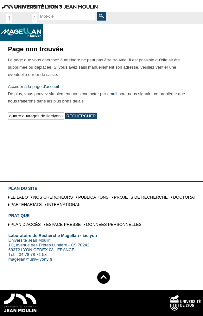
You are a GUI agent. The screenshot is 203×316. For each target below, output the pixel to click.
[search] (67, 16)
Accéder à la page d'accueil (33, 86)
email (112, 93)
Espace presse (63, 224)
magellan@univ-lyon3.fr (30, 259)
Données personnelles (114, 224)
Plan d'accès (25, 224)
